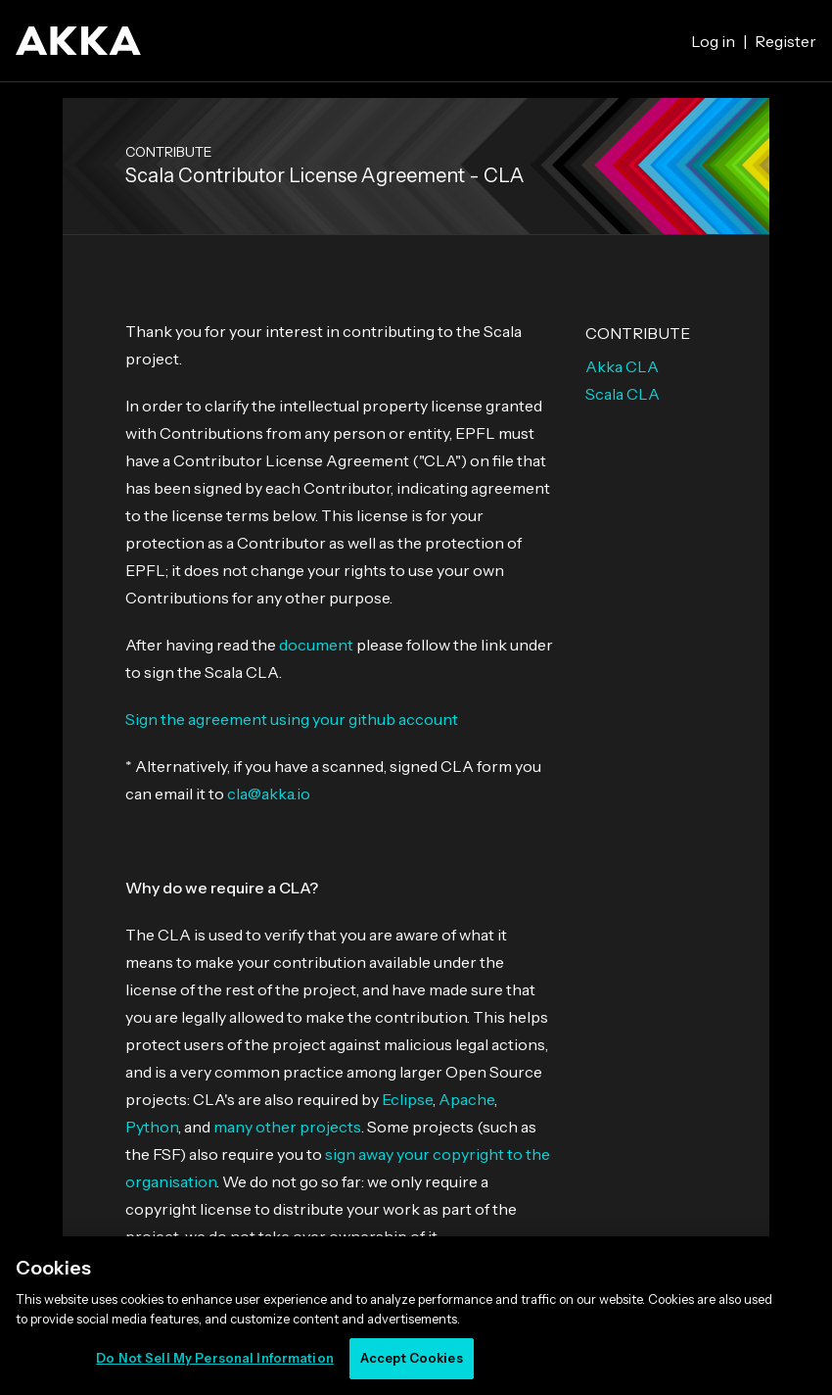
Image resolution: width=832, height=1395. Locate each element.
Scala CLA (622, 394)
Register (785, 41)
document (316, 644)
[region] (416, 1315)
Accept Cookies (411, 1358)
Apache (466, 1099)
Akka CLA (622, 366)
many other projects (287, 1126)
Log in (713, 41)
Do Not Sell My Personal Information (215, 1358)
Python (151, 1126)
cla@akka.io (268, 793)
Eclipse (407, 1099)
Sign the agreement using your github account (291, 719)
